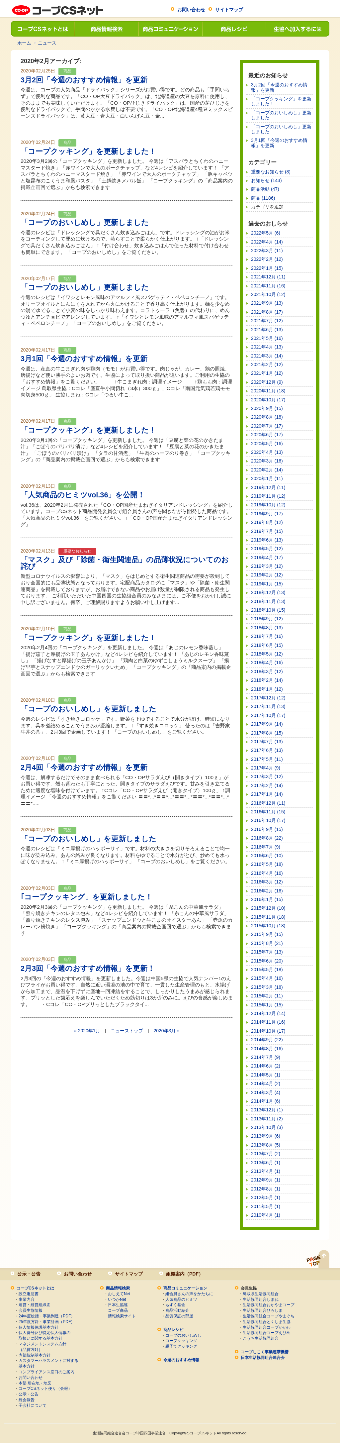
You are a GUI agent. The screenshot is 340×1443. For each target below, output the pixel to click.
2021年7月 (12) (267, 320)
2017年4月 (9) (265, 768)
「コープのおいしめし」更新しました (85, 222)
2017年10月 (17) (268, 715)
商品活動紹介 (177, 1310)
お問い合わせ (191, 9)
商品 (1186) (263, 198)
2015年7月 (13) (267, 952)
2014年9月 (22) (267, 1039)
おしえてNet (119, 1293)
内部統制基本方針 (34, 1355)
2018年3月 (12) (267, 671)
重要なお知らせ (77, 551)
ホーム (24, 43)
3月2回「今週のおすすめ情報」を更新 (84, 80)
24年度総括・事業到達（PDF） (47, 1316)
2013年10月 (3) (267, 1127)
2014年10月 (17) (268, 1031)
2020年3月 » (166, 1030)
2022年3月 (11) (267, 250)
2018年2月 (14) (267, 680)
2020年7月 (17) (267, 426)
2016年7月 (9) (265, 847)
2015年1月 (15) (267, 1004)
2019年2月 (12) (267, 574)
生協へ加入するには (297, 29)
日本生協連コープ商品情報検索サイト (122, 1310)
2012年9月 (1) (265, 1180)
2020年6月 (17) (267, 434)
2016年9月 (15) (267, 829)
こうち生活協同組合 (261, 1338)
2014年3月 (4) (265, 1092)
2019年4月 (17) (267, 557)
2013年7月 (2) (265, 1153)
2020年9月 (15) (267, 408)
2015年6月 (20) (267, 961)
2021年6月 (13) (267, 329)
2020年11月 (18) (268, 390)
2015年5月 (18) (267, 969)
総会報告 (27, 1399)
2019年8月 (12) (267, 522)
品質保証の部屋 (179, 1316)
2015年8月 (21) (267, 943)
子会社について (32, 1405)
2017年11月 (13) (268, 706)
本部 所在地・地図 (35, 1383)
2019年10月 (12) (268, 504)
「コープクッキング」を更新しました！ (88, 151)
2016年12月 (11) (268, 803)
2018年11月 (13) (268, 601)
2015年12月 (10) (268, 908)
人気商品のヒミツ (181, 1299)
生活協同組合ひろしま (263, 1310)
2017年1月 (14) (267, 794)
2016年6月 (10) (267, 855)
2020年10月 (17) (268, 399)
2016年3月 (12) (267, 881)
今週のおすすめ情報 (181, 1360)
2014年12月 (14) (268, 1013)
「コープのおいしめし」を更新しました (88, 709)
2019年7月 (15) (267, 531)
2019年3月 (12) (267, 566)
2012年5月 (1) (265, 1197)
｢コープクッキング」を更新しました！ (86, 897)
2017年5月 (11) (267, 759)
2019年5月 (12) (267, 548)
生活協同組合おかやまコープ (269, 1304)
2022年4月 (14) (267, 242)
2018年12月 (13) (268, 592)
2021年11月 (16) (268, 285)
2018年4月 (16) (267, 662)
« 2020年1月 (87, 1030)
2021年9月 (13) (267, 303)
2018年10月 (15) (268, 610)
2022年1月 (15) (267, 268)
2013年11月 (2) (267, 1118)
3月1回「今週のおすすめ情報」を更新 (84, 359)
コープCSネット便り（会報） (45, 1388)
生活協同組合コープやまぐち (269, 1316)
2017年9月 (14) (267, 724)
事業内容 (27, 1299)
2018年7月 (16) (267, 636)
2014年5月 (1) (265, 1075)
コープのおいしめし (183, 1335)
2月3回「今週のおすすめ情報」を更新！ (88, 968)
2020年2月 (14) (267, 469)
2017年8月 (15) (267, 733)
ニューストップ (127, 1030)
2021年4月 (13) (267, 347)
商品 (67, 71)
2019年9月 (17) (267, 513)
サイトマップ (229, 9)
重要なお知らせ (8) (271, 171)
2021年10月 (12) (268, 294)
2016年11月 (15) (268, 811)
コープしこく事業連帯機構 (265, 1352)
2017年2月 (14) (267, 785)
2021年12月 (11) (268, 276)
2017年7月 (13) (267, 741)
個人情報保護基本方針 (38, 1327)
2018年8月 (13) (267, 627)
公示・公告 (29, 1274)
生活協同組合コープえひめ (267, 1332)
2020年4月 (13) (267, 452)
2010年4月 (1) (265, 1215)
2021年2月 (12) (267, 364)
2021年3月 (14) (267, 356)
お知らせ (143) (266, 180)
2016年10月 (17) (268, 820)
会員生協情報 (30, 1310)
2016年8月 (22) (267, 838)
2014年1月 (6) (265, 1101)
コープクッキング (181, 1340)
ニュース (47, 43)
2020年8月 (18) (267, 417)
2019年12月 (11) (268, 487)
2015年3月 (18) (267, 987)
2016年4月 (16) (267, 873)
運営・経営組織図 (34, 1304)
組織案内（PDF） (184, 1274)
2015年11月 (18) (268, 917)
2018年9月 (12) (267, 618)
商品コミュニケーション (170, 29)
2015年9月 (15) (267, 934)
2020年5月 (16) (267, 443)
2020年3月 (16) (267, 461)
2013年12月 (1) (267, 1109)
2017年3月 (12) (267, 776)
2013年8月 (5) (265, 1145)
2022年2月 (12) (267, 259)
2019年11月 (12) (268, 496)
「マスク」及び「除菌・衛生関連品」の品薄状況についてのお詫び (125, 563)
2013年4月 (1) (265, 1171)
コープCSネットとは (42, 29)
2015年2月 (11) (267, 995)
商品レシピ (234, 29)
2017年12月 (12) (268, 697)
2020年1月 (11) (267, 478)
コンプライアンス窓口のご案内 (46, 1372)
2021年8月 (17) (267, 312)
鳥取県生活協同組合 (261, 1293)
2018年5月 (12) (267, 654)
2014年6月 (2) (265, 1066)
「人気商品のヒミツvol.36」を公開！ (83, 495)
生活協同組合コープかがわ (267, 1327)
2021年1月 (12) (267, 373)
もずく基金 (175, 1304)
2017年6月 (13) (267, 750)
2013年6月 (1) (265, 1162)
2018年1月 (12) (267, 689)
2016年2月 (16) (267, 890)
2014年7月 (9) (265, 1057)
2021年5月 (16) (267, 338)
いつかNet (117, 1299)
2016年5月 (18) (267, 864)
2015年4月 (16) (267, 978)
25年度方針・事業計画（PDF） (47, 1321)
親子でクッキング (181, 1346)
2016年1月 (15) (267, 899)
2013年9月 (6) (265, 1136)
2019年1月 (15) (267, 583)
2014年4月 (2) (265, 1083)
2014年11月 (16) (268, 1022)
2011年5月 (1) (265, 1206)
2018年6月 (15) (267, 645)
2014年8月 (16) (267, 1048)
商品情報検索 (106, 29)
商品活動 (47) (265, 189)
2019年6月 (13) (267, 540)
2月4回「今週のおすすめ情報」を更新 (84, 767)
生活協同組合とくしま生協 (267, 1321)
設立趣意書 (29, 1293)
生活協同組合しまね (261, 1299)
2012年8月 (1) (265, 1188)
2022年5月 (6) (265, 233)
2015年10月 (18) (268, 925)
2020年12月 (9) (267, 382)
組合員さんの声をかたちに (189, 1293)
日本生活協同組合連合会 (263, 1357)
